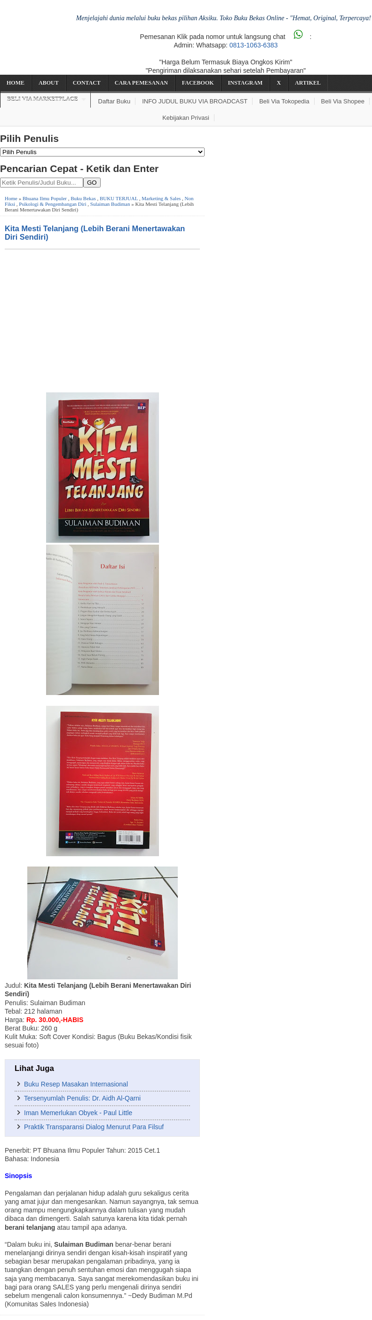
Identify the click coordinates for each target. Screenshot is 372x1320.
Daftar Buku (114, 101)
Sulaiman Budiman (110, 204)
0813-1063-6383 (254, 45)
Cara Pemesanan (141, 82)
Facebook (198, 82)
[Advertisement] (102, 320)
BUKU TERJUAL (119, 198)
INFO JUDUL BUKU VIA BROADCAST (194, 101)
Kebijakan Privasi (185, 117)
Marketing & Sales (161, 198)
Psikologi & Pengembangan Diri (52, 204)
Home (15, 82)
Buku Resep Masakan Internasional (76, 1084)
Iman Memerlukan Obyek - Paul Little (78, 1113)
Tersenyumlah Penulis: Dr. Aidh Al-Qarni (82, 1098)
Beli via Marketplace (42, 99)
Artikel (308, 82)
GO (92, 182)
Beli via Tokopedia (284, 101)
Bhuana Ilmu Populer (45, 198)
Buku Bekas (83, 198)
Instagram (245, 82)
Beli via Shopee (342, 101)
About (49, 82)
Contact (87, 82)
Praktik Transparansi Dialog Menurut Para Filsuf (94, 1127)
